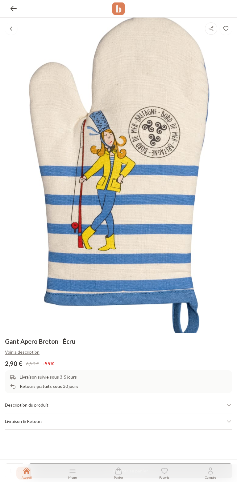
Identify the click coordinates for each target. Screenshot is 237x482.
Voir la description (22, 352)
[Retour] (13, 8)
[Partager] (211, 28)
